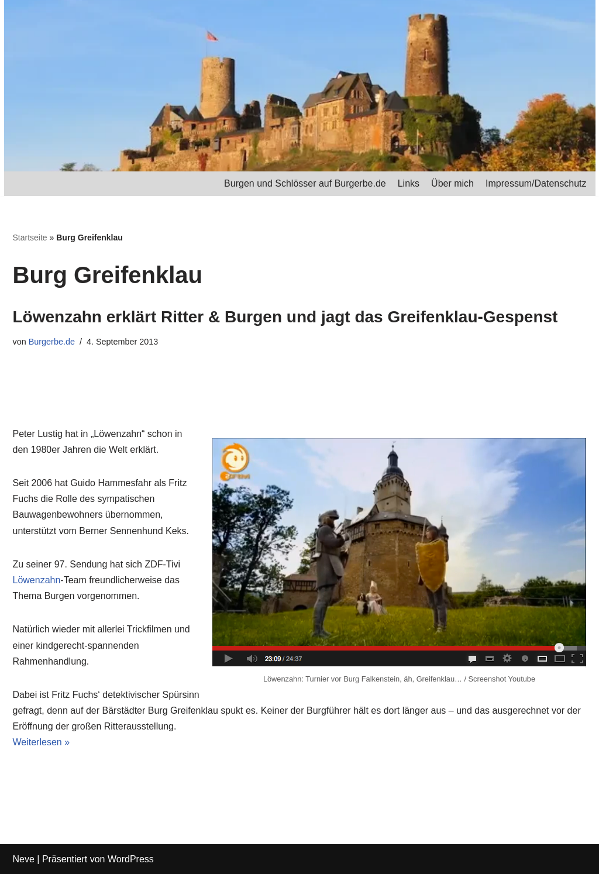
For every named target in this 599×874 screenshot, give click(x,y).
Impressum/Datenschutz (536, 183)
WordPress (131, 859)
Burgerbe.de (52, 341)
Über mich (452, 183)
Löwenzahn (37, 580)
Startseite (30, 237)
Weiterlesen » (41, 742)
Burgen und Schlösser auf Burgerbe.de (305, 183)
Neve (24, 859)
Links (408, 183)
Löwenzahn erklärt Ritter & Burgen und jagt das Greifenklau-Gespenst (285, 317)
